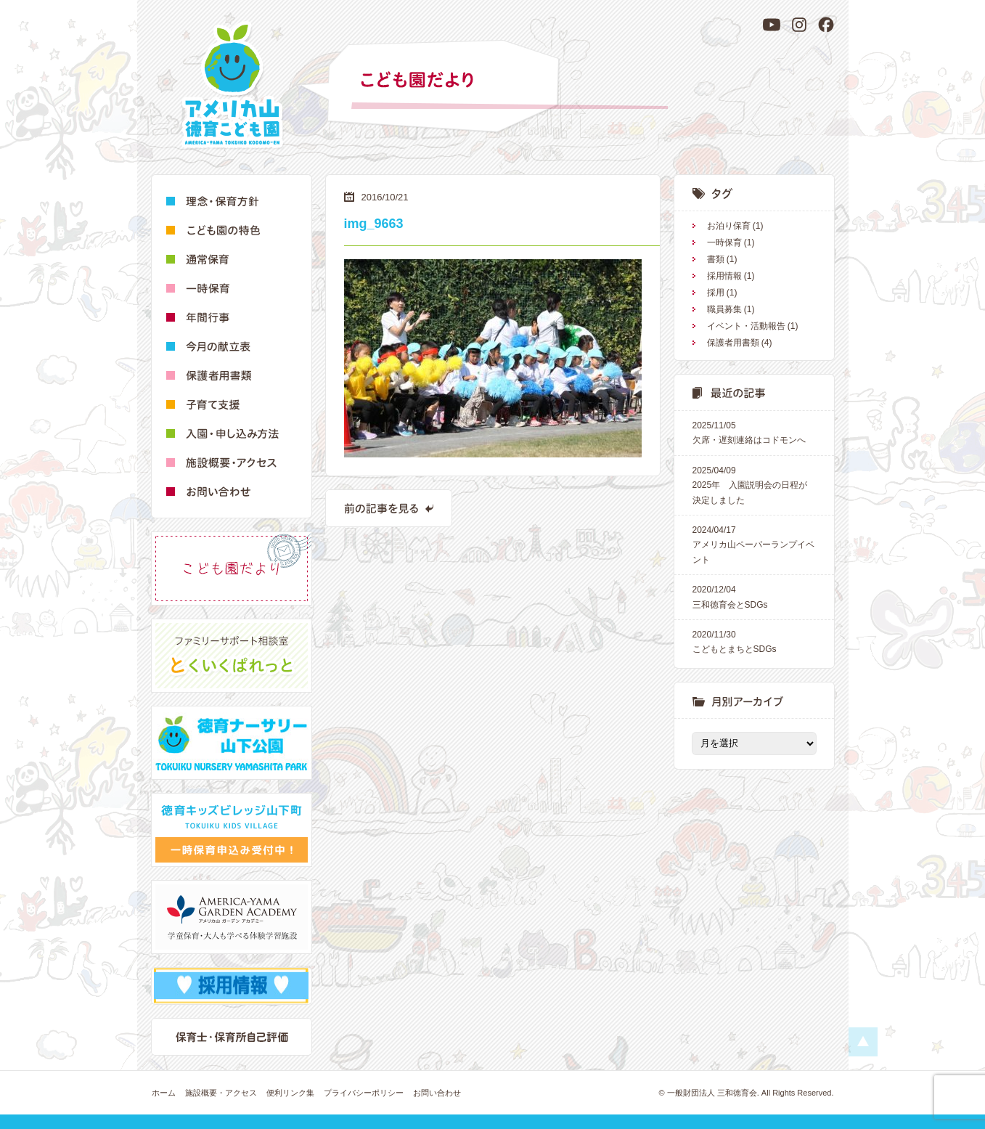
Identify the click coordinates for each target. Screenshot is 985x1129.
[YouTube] (771, 25)
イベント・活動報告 (746, 326)
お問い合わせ (437, 1092)
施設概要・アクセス (221, 1092)
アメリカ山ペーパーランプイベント (754, 544)
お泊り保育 (729, 226)
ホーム (164, 1092)
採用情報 (724, 276)
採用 (715, 293)
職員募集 (724, 309)
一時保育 (724, 242)
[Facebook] (826, 24)
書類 (715, 259)
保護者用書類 (733, 343)
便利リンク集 (290, 1092)
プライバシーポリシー (364, 1092)
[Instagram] (799, 25)
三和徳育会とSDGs (754, 595)
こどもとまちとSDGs (754, 640)
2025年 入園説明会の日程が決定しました (754, 484)
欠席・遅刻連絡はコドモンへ (754, 431)
